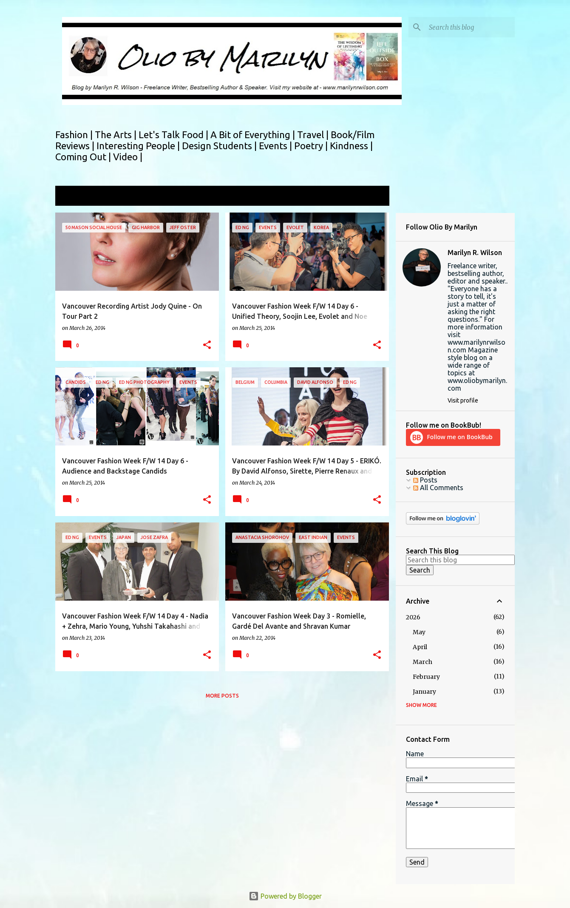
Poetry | (312, 145)
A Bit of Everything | (253, 134)
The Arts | (117, 134)
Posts (425, 480)
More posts (222, 695)
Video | (127, 156)
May (419, 632)
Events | (276, 145)
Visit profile (463, 400)
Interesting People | (139, 145)
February (426, 677)
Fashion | (75, 134)
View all (371, 196)
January (424, 691)
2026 (413, 617)
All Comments (438, 487)
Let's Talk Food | (174, 134)
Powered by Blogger (285, 896)
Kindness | (351, 145)
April (420, 647)
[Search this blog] (470, 27)
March (422, 662)
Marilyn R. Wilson (475, 252)
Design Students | (220, 145)
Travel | (314, 134)
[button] (207, 345)
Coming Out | (84, 156)
